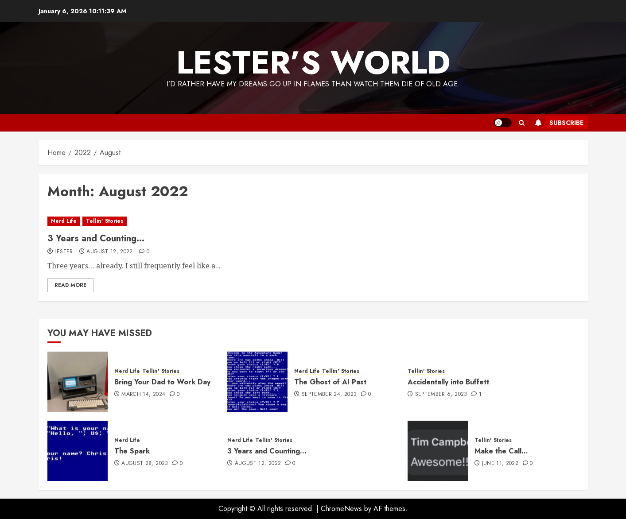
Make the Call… (501, 451)
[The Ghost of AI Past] (257, 382)
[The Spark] (77, 451)
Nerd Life (64, 221)
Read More (70, 285)
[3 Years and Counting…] (313, 221)
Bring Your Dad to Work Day (162, 382)
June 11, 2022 (500, 463)
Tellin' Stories (104, 221)
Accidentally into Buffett (448, 382)
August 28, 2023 (144, 463)
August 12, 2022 (109, 252)
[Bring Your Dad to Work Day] (77, 382)
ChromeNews (341, 509)
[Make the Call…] (438, 451)
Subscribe (557, 122)
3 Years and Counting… (95, 238)
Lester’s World (313, 62)
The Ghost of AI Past (330, 382)
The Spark (132, 451)
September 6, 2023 (441, 394)
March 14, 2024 (143, 394)
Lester (63, 252)
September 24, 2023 (329, 394)
